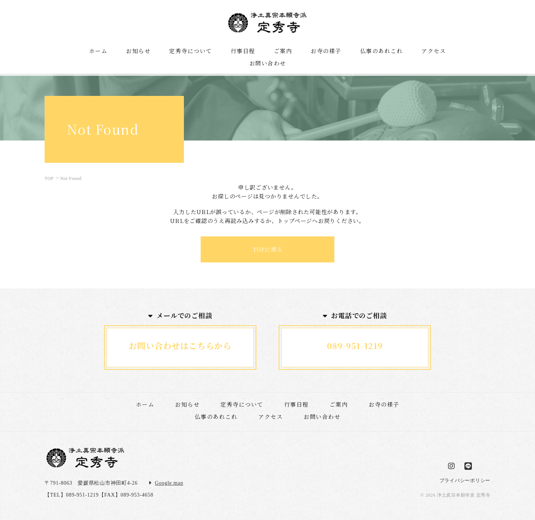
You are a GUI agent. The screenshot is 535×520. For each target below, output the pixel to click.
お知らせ (187, 404)
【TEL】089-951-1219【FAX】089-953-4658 (99, 495)
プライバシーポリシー (465, 480)
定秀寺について (241, 404)
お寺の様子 (384, 404)
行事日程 (296, 404)
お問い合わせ (322, 416)
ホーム (145, 404)
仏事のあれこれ (216, 416)
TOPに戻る (268, 249)
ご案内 (339, 404)
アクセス (270, 416)
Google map (169, 483)
